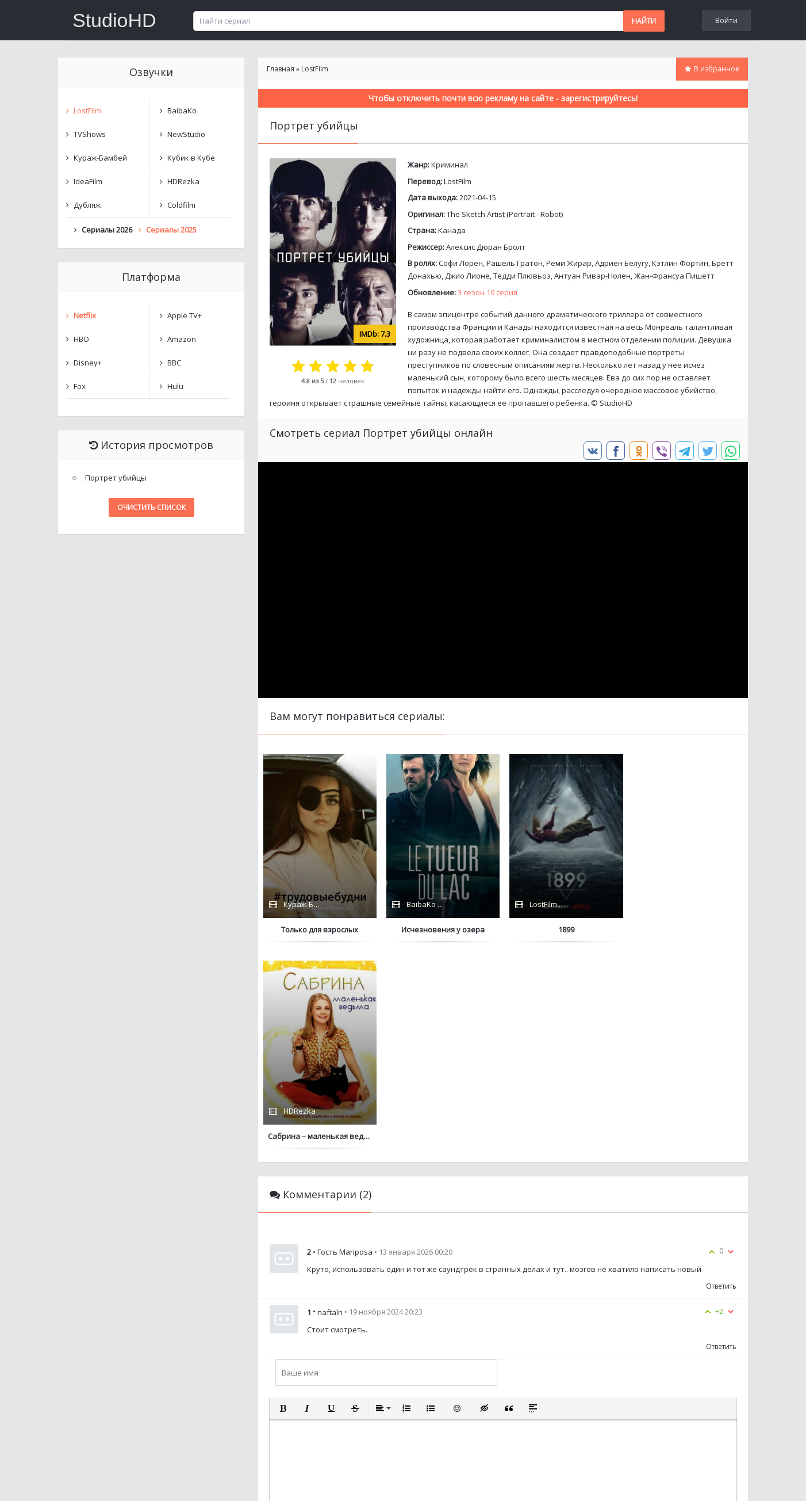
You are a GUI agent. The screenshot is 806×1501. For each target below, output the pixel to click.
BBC (174, 362)
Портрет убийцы (116, 478)
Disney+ (88, 362)
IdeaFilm (88, 181)
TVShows (90, 134)
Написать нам (99, 1480)
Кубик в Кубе (191, 158)
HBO (81, 339)
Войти (726, 20)
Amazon (181, 339)
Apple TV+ (184, 315)
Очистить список (151, 507)
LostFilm (457, 181)
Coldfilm (181, 205)
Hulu (175, 386)
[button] (283, 1202)
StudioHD (114, 20)
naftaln (330, 1105)
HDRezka (183, 181)
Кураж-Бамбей (100, 158)
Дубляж (87, 205)
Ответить (721, 1079)
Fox (80, 386)
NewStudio (186, 134)
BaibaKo (182, 110)
